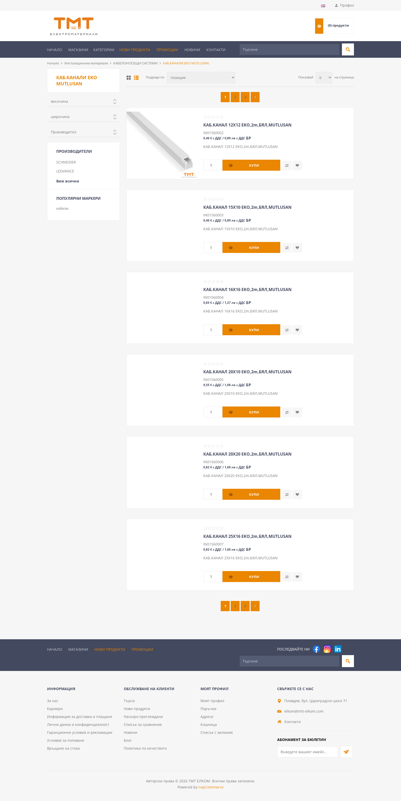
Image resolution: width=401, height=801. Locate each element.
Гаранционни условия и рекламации (79, 732)
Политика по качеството (145, 748)
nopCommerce (211, 787)
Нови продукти (134, 49)
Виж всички (67, 181)
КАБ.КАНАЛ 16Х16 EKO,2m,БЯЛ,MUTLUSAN (247, 289)
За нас (52, 700)
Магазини (78, 49)
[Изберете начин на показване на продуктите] (201, 77)
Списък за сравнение (143, 724)
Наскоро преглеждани (143, 716)
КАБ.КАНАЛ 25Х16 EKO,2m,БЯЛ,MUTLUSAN (247, 536)
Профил (347, 5)
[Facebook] (316, 649)
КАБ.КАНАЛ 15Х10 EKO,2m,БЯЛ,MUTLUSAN (247, 207)
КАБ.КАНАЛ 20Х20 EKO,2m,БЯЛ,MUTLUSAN (247, 454)
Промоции (167, 49)
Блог (128, 740)
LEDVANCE (65, 171)
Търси (129, 700)
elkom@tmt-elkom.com (304, 711)
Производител (63, 132)
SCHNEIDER (66, 162)
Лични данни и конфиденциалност (78, 724)
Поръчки (208, 708)
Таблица (128, 78)
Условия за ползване (65, 740)
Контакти (216, 49)
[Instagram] (327, 649)
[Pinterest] (348, 649)
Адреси (207, 716)
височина (59, 101)
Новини (192, 49)
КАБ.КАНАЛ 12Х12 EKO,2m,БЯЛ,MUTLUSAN (247, 125)
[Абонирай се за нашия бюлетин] (307, 751)
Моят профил (212, 700)
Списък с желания (217, 732)
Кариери (55, 708)
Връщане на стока (63, 748)
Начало (54, 49)
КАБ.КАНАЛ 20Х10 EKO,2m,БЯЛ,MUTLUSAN (247, 372)
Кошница (209, 724)
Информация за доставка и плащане (79, 716)
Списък (136, 78)
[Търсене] (289, 49)
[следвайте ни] (338, 649)
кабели (62, 208)
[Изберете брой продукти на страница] (324, 77)
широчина (60, 116)
